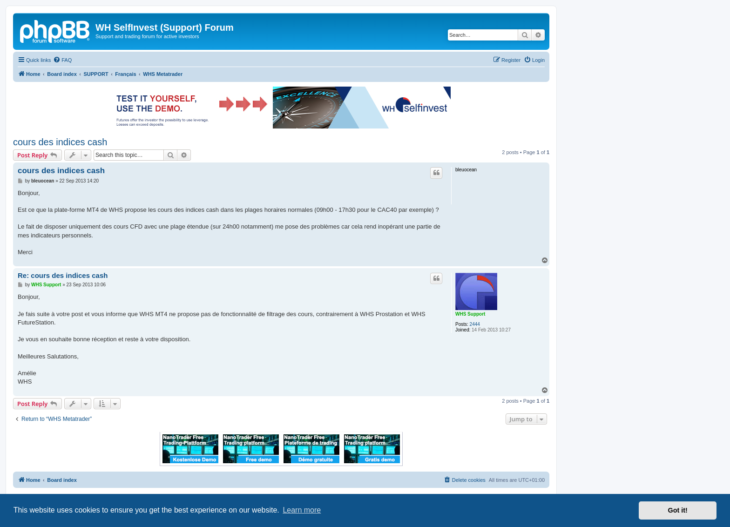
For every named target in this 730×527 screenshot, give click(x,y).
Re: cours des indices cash (63, 275)
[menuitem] (62, 60)
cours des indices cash (60, 142)
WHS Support (470, 314)
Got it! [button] (678, 510)
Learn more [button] (302, 510)
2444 (475, 324)
